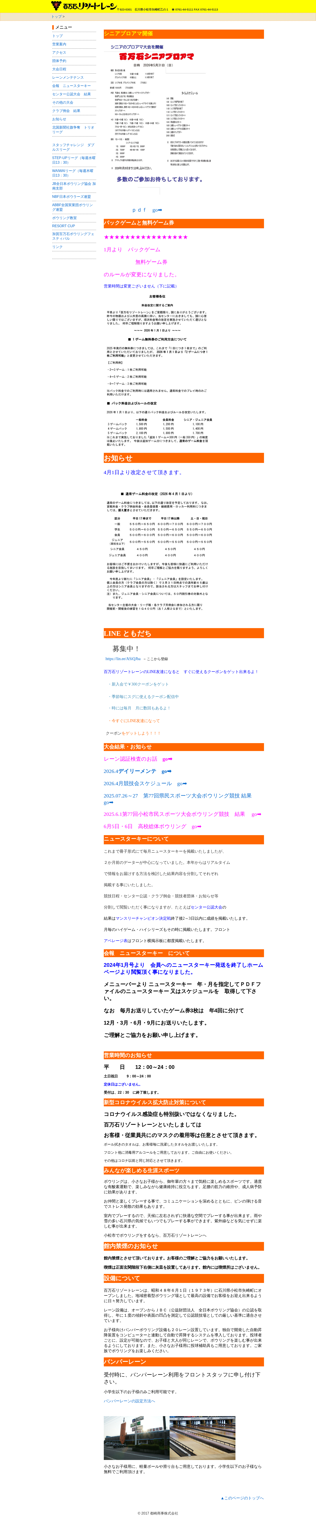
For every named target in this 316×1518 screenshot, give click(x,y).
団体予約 (59, 61)
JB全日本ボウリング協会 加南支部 (74, 186)
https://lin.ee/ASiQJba (123, 659)
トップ (56, 16)
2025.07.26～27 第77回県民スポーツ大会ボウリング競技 (172, 796)
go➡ (108, 802)
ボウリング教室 (64, 218)
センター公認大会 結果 (71, 94)
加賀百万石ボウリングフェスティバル (73, 236)
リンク (57, 247)
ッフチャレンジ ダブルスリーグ (73, 147)
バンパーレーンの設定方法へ (129, 1401)
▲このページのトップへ (242, 1498)
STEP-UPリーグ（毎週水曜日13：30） (73, 160)
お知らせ (59, 119)
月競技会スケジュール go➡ (152, 783)
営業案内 (59, 44)
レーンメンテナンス (68, 77)
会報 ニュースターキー (71, 86)
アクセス (59, 52)
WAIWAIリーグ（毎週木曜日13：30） (72, 173)
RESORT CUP (63, 226)
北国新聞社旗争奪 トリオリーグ (73, 130)
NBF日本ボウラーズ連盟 (71, 196)
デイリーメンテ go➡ (144, 771)
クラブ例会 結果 (66, 111)
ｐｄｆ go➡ (146, 210)
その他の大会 (62, 102)
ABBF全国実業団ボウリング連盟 (72, 207)
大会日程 (59, 69)
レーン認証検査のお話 (130, 759)
